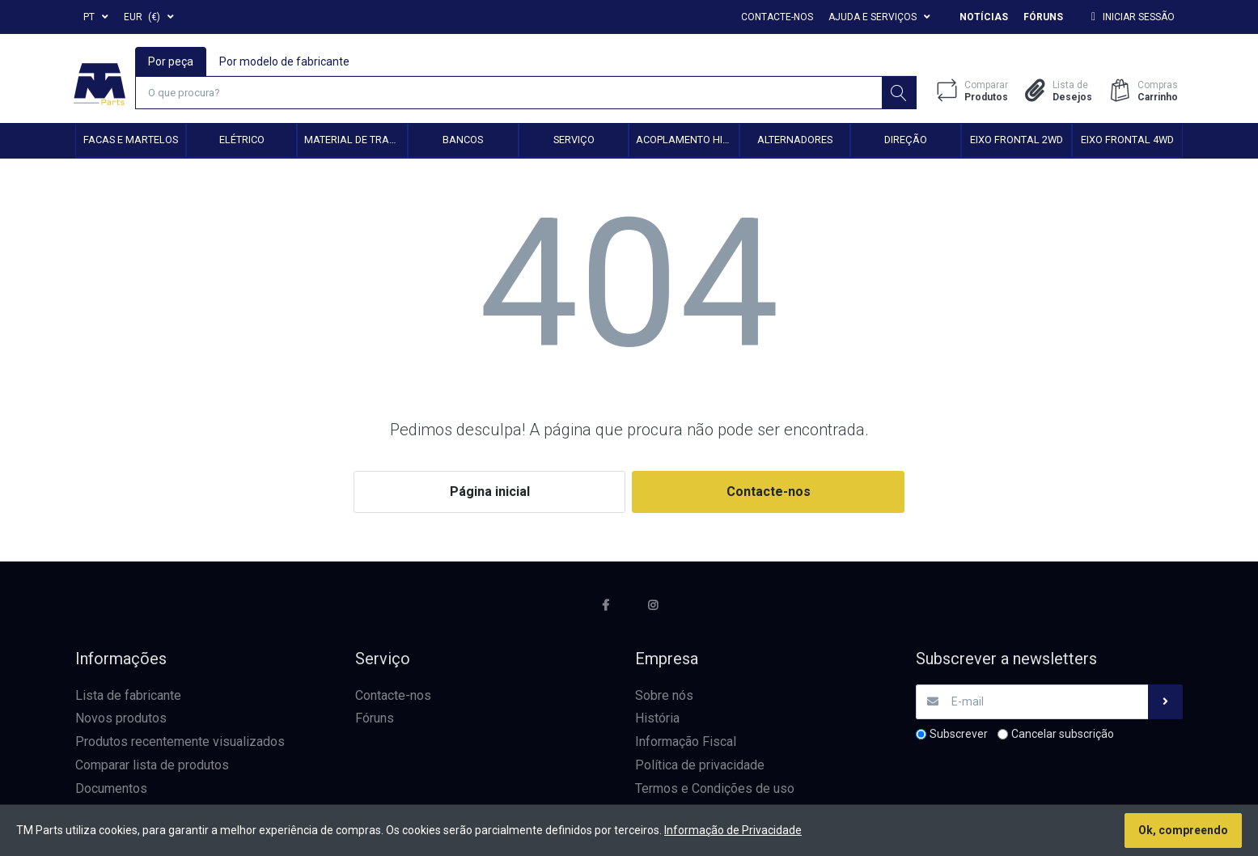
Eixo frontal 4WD (1127, 141)
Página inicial (490, 493)
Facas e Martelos (130, 141)
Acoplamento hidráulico (687, 141)
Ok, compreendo (1183, 830)
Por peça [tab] (170, 61)
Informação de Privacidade (733, 830)
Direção (905, 141)
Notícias (983, 17)
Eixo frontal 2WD (1016, 141)
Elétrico (242, 141)
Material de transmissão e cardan (355, 141)
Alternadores (794, 141)
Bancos (463, 141)
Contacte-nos (777, 17)
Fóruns (1043, 17)
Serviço (574, 141)
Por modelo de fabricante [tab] (284, 61)
